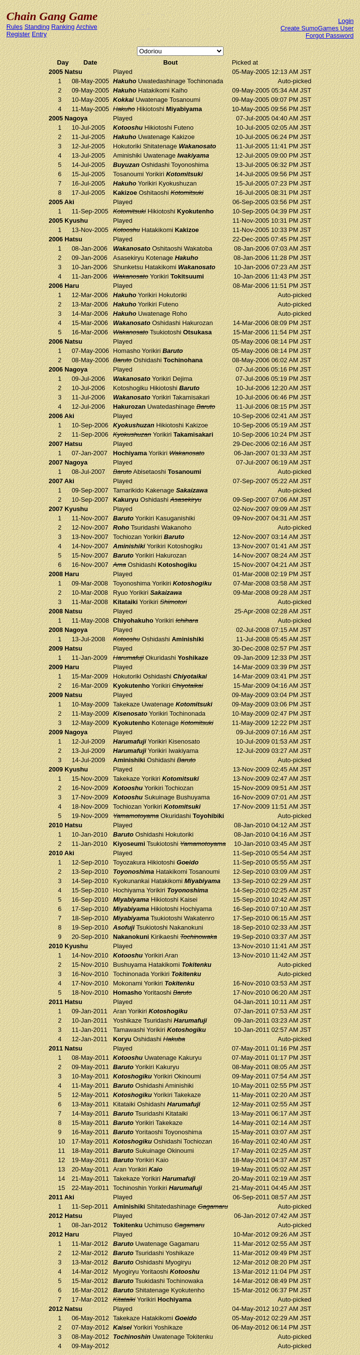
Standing (36, 26)
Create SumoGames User (317, 28)
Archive (86, 26)
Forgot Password (330, 35)
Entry (39, 34)
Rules (14, 26)
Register (18, 34)
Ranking (63, 26)
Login (346, 20)
